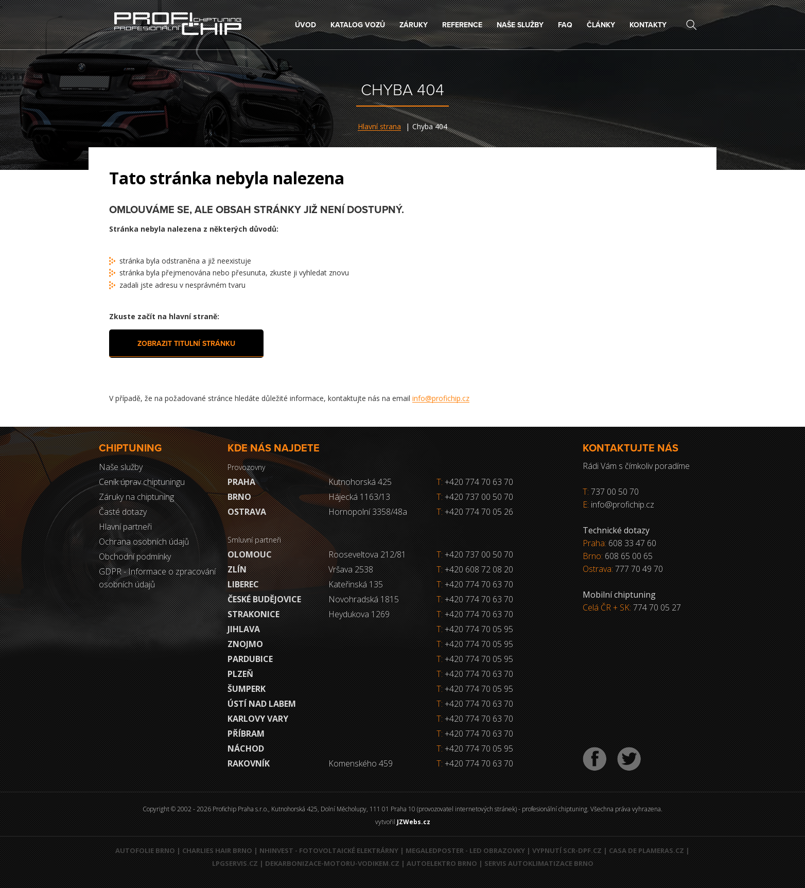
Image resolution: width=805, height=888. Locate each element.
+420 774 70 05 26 (474, 511)
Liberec (243, 584)
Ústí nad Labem (261, 703)
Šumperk (246, 688)
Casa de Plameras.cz (646, 850)
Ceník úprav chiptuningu (142, 481)
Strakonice (253, 614)
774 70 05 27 (657, 607)
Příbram (246, 733)
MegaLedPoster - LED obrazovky (465, 850)
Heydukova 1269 (359, 614)
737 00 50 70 (615, 491)
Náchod (245, 748)
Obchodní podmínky (135, 556)
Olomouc (249, 554)
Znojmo (245, 644)
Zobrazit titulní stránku (186, 343)
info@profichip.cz (440, 398)
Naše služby (520, 25)
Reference (462, 25)
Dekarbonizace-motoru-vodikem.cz (332, 863)
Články (601, 25)
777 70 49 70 (639, 568)
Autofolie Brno (145, 850)
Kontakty (648, 25)
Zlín (237, 569)
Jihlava (243, 629)
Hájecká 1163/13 (359, 496)
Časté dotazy (123, 511)
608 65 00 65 (629, 556)
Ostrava (246, 511)
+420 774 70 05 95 (479, 629)
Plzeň (240, 674)
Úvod (305, 25)
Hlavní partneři (125, 526)
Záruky (413, 25)
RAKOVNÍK (248, 763)
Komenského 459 (360, 763)
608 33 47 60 (632, 543)
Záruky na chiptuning (136, 496)
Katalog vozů (357, 25)
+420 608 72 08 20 (479, 569)
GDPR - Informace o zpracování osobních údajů (157, 578)
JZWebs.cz (413, 821)
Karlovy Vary (257, 718)
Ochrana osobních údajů (144, 541)
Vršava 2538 (350, 569)
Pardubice (250, 659)
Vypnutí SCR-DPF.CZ (567, 850)
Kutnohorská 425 (360, 481)
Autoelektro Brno (442, 863)
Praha (241, 481)
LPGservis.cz (235, 863)
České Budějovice (264, 599)
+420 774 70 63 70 (474, 481)
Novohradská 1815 (363, 599)
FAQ (565, 25)
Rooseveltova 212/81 (367, 554)
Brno (239, 496)
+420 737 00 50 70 (474, 496)
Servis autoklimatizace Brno (538, 863)
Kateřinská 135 (355, 584)
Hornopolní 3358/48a (367, 511)
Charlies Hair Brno (217, 850)
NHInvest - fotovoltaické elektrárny (328, 850)
